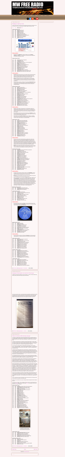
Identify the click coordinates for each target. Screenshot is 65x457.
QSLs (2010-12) (22, 15)
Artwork (44, 15)
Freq (12, 27)
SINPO (22, 27)
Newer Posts (14, 449)
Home (13, 15)
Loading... (13, 454)
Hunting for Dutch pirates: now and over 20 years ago (23, 273)
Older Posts (35, 449)
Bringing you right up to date (18, 23)
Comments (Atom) (26, 451)
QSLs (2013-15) (28, 15)
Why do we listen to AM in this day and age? (21, 335)
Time (15, 27)
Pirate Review (39, 15)
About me (47, 15)
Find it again (33, 15)
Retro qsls (17, 15)
